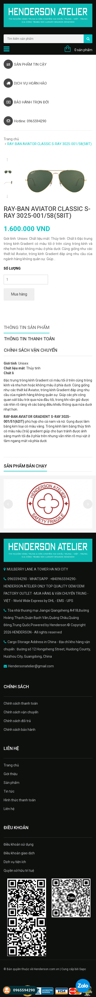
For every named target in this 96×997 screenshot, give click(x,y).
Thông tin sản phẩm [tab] (26, 327)
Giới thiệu (10, 774)
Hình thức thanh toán (20, 800)
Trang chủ (11, 139)
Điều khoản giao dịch (19, 853)
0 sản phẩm (83, 50)
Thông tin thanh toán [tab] (29, 338)
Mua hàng (19, 294)
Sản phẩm (11, 783)
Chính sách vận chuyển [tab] (30, 350)
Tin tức (9, 791)
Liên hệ (9, 809)
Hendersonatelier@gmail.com (31, 666)
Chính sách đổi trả (17, 721)
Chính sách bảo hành (19, 730)
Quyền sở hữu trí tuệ (19, 870)
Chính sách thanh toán (21, 703)
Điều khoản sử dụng (18, 844)
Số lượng (12, 268)
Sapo (82, 969)
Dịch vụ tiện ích (15, 862)
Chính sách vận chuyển (21, 712)
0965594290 (24, 990)
